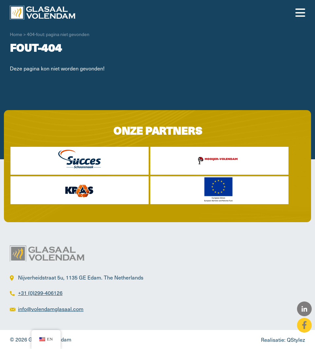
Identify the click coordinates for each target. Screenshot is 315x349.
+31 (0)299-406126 (40, 293)
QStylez (296, 339)
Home (16, 34)
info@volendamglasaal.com (50, 309)
